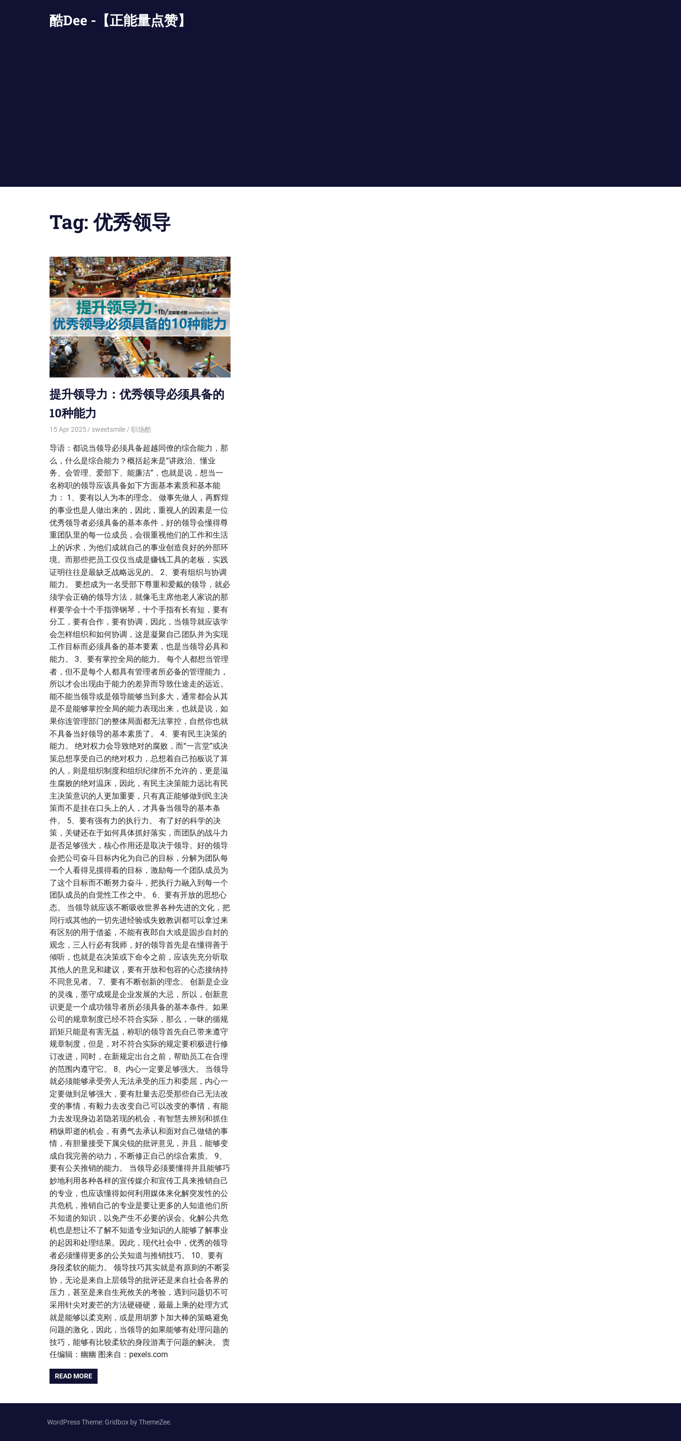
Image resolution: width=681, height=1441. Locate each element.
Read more (73, 1376)
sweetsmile (108, 429)
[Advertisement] (341, 114)
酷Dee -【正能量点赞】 (120, 20)
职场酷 (141, 429)
